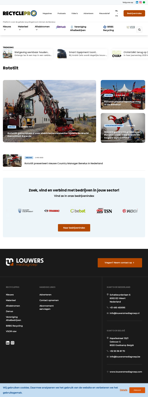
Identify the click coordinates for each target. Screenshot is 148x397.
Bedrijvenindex (134, 13)
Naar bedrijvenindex (74, 227)
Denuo (9, 311)
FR (116, 16)
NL (116, 11)
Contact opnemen (49, 300)
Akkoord (137, 390)
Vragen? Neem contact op (118, 262)
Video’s (74, 13)
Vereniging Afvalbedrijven (78, 28)
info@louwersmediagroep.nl (124, 313)
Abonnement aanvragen (46, 307)
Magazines (47, 13)
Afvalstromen (42, 26)
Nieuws (7, 26)
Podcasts (62, 13)
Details (123, 390)
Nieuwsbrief (104, 13)
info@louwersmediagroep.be (125, 356)
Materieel (23, 26)
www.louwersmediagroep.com (126, 371)
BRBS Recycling (108, 28)
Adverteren (88, 13)
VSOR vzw (11, 331)
